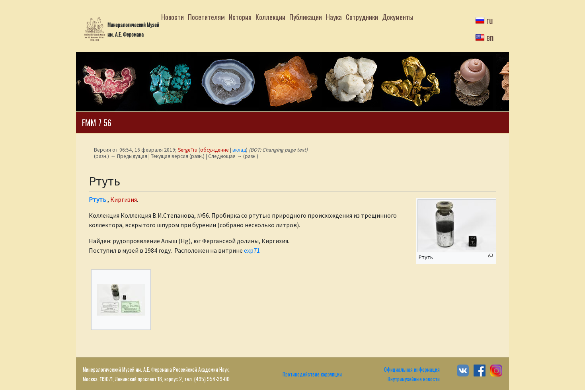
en (489, 37)
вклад (239, 149)
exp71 (252, 250)
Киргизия (123, 199)
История (240, 17)
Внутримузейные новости (414, 379)
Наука (334, 17)
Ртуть (97, 199)
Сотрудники (362, 17)
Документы (397, 17)
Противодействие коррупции (312, 374)
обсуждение (214, 149)
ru (489, 20)
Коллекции (270, 17)
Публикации (305, 17)
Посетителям (206, 17)
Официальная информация (412, 369)
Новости (172, 17)
